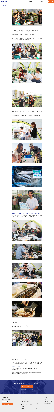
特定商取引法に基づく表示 (48, 401)
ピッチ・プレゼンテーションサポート (27, 404)
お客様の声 (41, 1)
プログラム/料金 (30, 1)
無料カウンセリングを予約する (26, 386)
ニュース (37, 403)
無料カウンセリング (50, 1)
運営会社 (46, 397)
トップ (26, 1)
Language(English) (48, 403)
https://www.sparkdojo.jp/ (16, 366)
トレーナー (34, 1)
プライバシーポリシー (48, 399)
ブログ (37, 399)
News (5, 5)
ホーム (3, 5)
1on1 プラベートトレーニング (26, 401)
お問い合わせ (37, 408)
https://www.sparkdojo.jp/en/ (17, 374)
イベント (38, 1)
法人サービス (45, 1)
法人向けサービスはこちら (7, 404)
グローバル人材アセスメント (26, 402)
